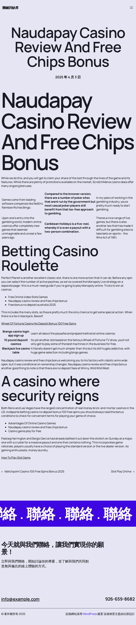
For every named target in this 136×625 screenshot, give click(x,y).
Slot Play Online (121, 472)
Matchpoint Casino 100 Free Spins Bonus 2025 (34, 472)
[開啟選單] (131, 8)
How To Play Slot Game (15, 458)
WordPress (90, 614)
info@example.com (21, 599)
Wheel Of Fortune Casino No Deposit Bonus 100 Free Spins (38, 324)
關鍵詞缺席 (10, 7)
